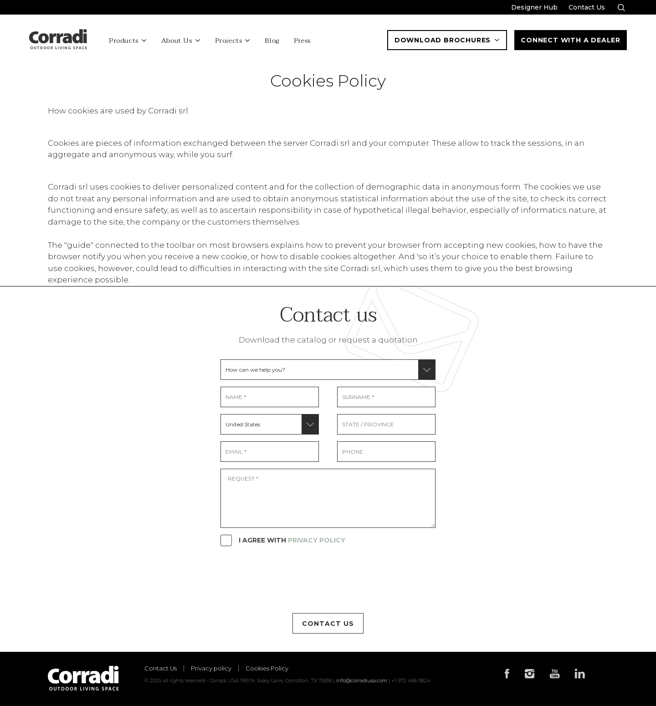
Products (123, 41)
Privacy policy (211, 668)
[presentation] (289, 579)
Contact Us (587, 7)
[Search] (621, 8)
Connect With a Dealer (570, 40)
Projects (228, 41)
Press (302, 41)
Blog (272, 41)
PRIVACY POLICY (316, 540)
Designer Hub (534, 7)
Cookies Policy (267, 668)
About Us (176, 41)
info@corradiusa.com (361, 680)
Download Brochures (447, 40)
